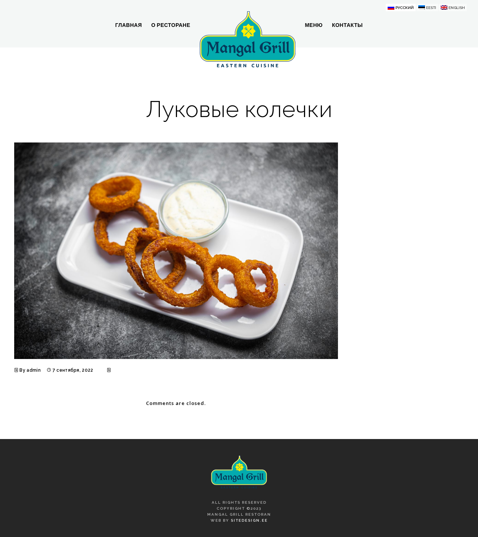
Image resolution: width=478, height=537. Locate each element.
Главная (128, 25)
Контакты (347, 25)
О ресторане (170, 25)
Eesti (431, 8)
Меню (314, 25)
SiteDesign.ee (249, 520)
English (456, 8)
